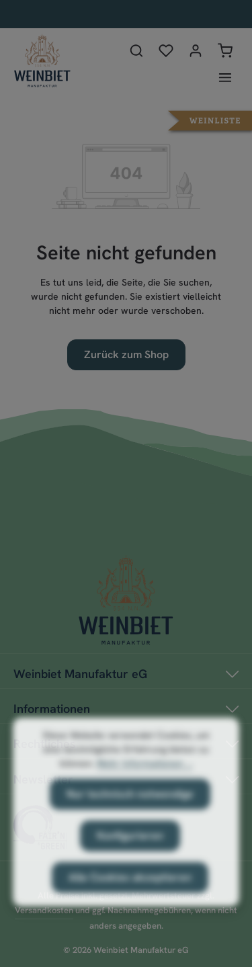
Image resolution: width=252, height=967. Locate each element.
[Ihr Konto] (195, 50)
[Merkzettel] (166, 50)
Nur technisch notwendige (130, 807)
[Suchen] (136, 50)
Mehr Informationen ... (144, 777)
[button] (210, 120)
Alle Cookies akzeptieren (130, 891)
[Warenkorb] (225, 50)
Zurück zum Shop (126, 354)
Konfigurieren (130, 849)
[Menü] (225, 77)
